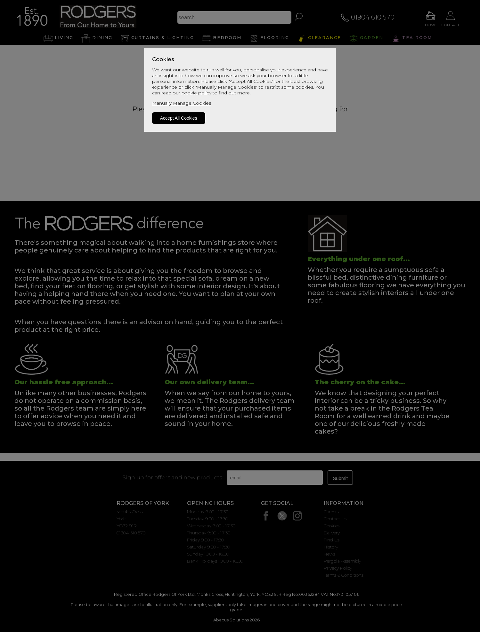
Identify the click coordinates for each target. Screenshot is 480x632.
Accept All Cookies (178, 118)
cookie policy (196, 93)
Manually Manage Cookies (181, 103)
